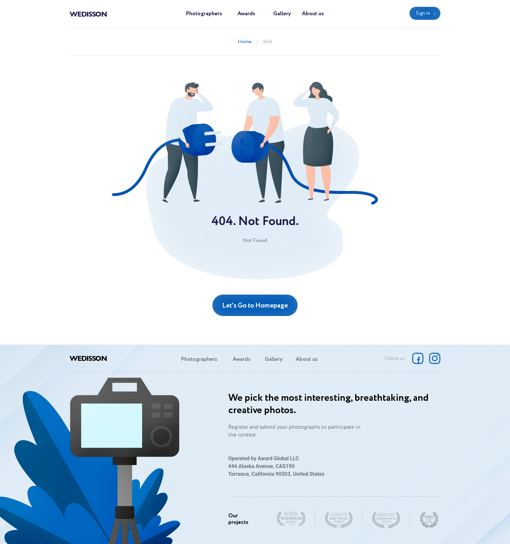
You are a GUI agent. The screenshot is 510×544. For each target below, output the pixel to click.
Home (245, 41)
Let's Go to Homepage (255, 306)
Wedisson (88, 13)
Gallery (282, 14)
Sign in (423, 13)
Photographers (204, 14)
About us (313, 14)
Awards (246, 14)
